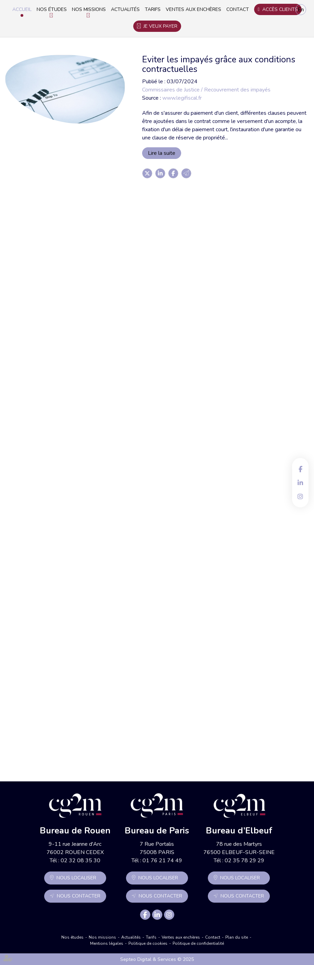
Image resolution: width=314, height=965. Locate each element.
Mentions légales (106, 943)
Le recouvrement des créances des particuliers (173, 508)
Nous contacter (78, 896)
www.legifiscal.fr (182, 98)
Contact (237, 9)
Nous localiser (76, 878)
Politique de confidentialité (198, 943)
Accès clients (280, 9)
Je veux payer (160, 26)
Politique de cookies (147, 943)
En (301, 9)
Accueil (22, 9)
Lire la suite (161, 153)
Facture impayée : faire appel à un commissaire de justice (171, 601)
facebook (300, 468)
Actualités (125, 9)
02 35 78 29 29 (244, 860)
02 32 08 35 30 (80, 860)
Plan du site (236, 937)
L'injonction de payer (152, 411)
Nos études (52, 9)
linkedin (300, 482)
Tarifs (153, 9)
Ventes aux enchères (193, 9)
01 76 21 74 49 (162, 860)
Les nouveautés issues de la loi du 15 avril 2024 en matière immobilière (183, 694)
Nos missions (89, 9)
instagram (300, 496)
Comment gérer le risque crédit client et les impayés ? (185, 322)
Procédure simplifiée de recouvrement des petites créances (183, 228)
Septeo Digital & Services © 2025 (157, 959)
